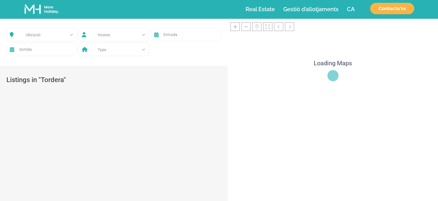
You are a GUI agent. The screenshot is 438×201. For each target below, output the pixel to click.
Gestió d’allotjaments (311, 9)
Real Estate (260, 9)
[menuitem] (351, 9)
